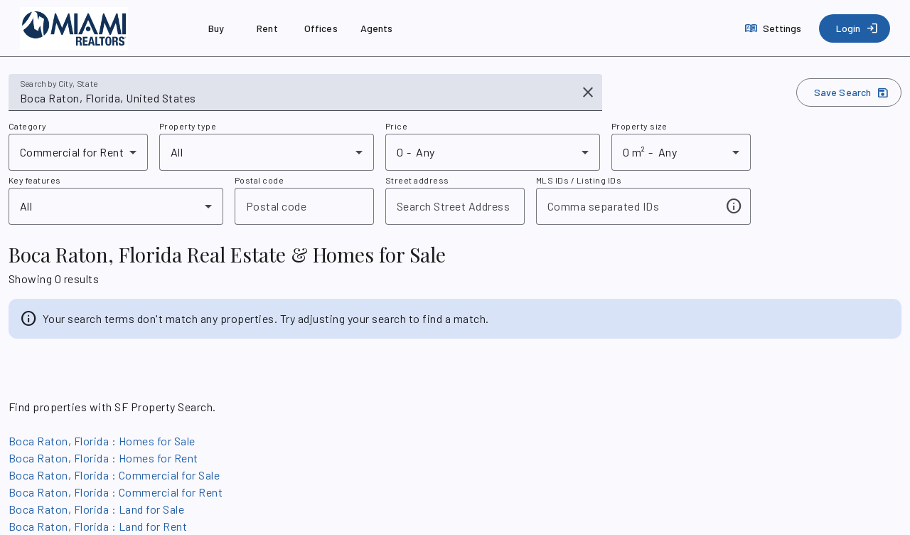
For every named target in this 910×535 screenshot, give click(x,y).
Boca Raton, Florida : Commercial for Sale (114, 475)
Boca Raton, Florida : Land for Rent (98, 526)
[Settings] (774, 28)
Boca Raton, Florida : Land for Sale (96, 509)
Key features (35, 180)
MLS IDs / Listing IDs (578, 180)
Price (396, 126)
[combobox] (295, 98)
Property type (187, 126)
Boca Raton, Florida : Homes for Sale (102, 440)
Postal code (259, 180)
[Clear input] (588, 92)
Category (28, 126)
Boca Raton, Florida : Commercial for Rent (116, 492)
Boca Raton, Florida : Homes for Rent (103, 458)
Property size (639, 126)
